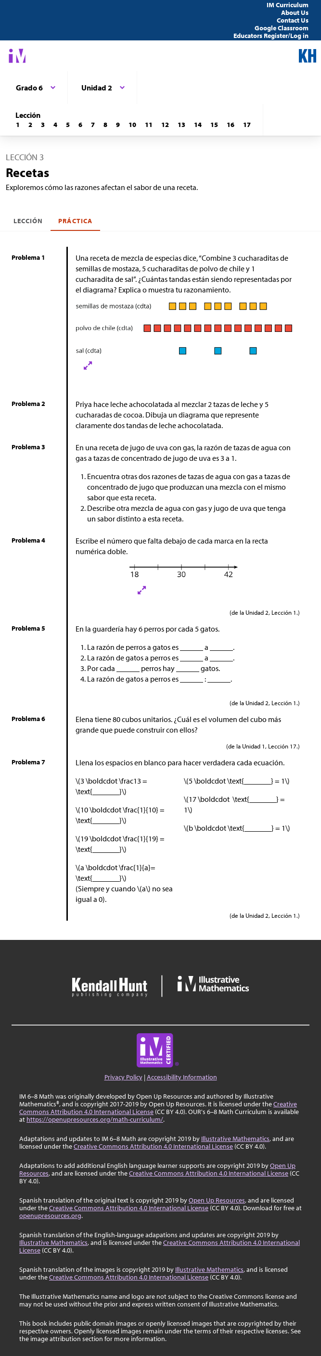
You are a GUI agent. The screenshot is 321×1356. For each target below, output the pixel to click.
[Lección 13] (181, 124)
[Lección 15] (214, 124)
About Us (294, 12)
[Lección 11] (149, 124)
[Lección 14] (198, 124)
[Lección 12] (165, 124)
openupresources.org (50, 1215)
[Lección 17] (247, 124)
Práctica (75, 220)
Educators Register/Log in (270, 35)
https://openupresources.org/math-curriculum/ (94, 1119)
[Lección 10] (132, 124)
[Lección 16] (230, 124)
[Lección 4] (55, 124)
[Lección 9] (118, 124)
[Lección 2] (30, 124)
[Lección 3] (43, 124)
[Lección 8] (105, 124)
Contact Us (292, 20)
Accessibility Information (182, 1077)
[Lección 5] (68, 124)
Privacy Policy (123, 1077)
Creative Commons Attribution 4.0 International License (153, 1146)
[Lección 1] (18, 124)
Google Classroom (281, 28)
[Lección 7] (93, 124)
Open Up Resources (217, 1200)
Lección (28, 220)
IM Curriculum (287, 5)
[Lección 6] (80, 124)
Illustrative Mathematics (235, 1138)
